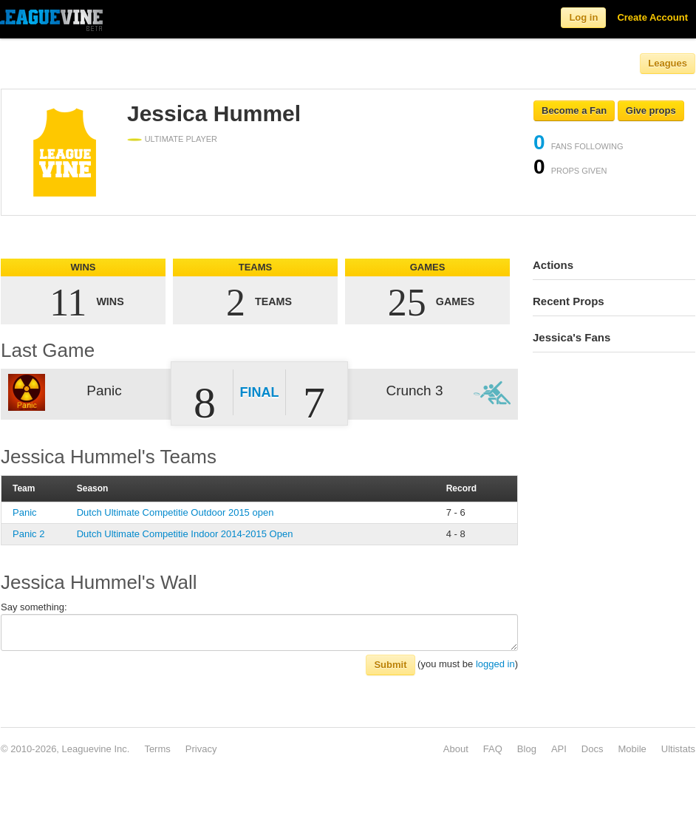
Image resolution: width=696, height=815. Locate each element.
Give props (651, 110)
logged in (495, 663)
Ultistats (678, 748)
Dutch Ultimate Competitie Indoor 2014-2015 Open (185, 533)
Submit (390, 664)
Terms (157, 748)
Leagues (667, 63)
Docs (592, 748)
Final (259, 392)
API (559, 748)
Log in (583, 17)
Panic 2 (28, 533)
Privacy (201, 748)
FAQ (492, 748)
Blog (526, 748)
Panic (25, 512)
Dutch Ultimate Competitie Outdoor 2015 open (175, 512)
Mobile (632, 748)
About (455, 748)
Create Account (652, 17)
